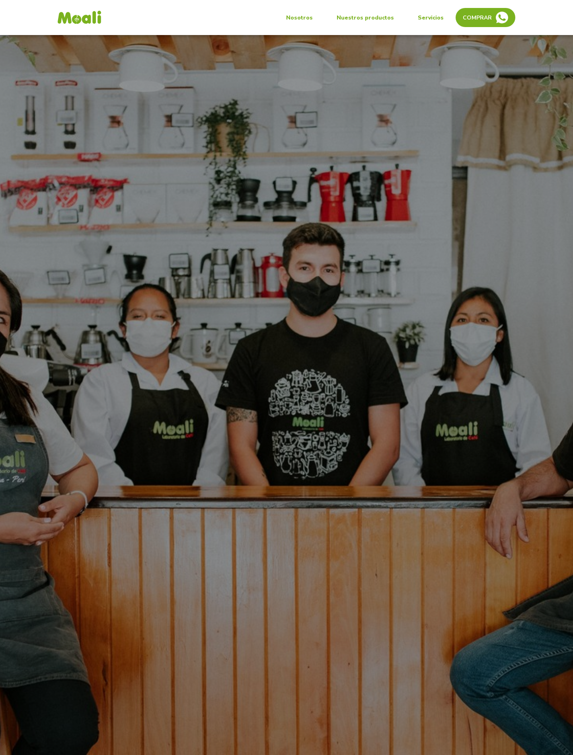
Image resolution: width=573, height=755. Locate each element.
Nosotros (299, 17)
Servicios (431, 17)
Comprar (485, 17)
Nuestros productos (365, 17)
